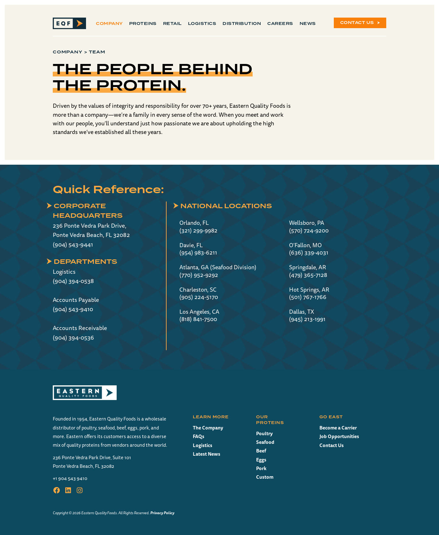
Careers (280, 23)
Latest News (206, 454)
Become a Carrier (338, 427)
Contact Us (357, 23)
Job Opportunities (339, 436)
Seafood (265, 442)
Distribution (242, 23)
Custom (264, 477)
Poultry (264, 433)
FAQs (198, 436)
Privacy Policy (162, 513)
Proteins (143, 23)
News (308, 23)
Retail (172, 23)
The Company (208, 427)
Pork (261, 468)
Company (109, 23)
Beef (261, 450)
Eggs (261, 459)
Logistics (202, 23)
